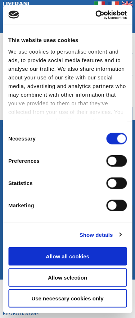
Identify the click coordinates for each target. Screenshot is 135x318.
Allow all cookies (67, 256)
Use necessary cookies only (67, 298)
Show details (96, 234)
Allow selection (67, 277)
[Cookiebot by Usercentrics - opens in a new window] (96, 14)
